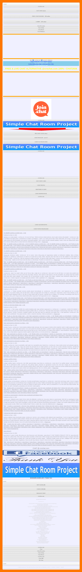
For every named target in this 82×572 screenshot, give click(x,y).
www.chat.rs (60, 248)
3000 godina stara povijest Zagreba (43, 523)
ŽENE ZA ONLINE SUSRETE (27, 410)
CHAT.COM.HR (41, 489)
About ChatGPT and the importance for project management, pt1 (42, 510)
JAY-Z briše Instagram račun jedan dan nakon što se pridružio (42, 517)
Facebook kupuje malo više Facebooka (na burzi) (42, 512)
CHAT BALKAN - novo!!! (41, 137)
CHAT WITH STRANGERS (41, 229)
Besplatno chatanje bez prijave (42, 539)
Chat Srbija (43, 535)
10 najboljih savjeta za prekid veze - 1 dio (60, 244)
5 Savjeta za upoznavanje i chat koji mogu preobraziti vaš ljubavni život (51, 281)
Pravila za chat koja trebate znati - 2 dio (59, 262)
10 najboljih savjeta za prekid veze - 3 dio (15, 233)
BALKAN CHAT (41, 493)
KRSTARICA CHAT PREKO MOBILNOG (31, 338)
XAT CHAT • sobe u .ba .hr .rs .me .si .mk (43, 531)
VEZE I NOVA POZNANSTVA (11, 428)
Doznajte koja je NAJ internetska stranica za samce (43, 519)
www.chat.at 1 (14, 248)
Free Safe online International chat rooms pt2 (43, 507)
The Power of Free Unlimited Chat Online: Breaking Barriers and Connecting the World (43, 506)
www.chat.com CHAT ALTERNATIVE (42, 533)
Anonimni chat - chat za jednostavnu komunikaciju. (43, 520)
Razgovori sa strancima (43, 526)
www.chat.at (21, 248)
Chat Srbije (41, 27)
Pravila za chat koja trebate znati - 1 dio (26, 245)
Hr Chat (41, 560)
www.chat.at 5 (60, 247)
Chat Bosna (41, 554)
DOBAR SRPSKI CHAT (35, 284)
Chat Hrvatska (42, 536)
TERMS (62, 567)
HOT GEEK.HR (41, 485)
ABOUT (49, 567)
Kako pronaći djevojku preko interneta (42, 541)
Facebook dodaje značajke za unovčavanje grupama (43, 515)
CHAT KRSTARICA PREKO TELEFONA (27, 392)
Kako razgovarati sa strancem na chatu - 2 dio (49, 245)
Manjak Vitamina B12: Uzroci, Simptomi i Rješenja (41, 61)
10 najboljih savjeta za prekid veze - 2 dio (38, 244)
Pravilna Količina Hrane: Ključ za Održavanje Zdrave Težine (41, 64)
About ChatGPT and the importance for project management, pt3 (42, 509)
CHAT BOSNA (41, 185)
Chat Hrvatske (41, 26)
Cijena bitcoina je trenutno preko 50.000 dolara (43, 525)
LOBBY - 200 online (41, 21)
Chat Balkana (41, 31)
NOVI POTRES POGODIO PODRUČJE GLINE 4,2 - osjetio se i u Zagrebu (42, 524)
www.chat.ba (47, 248)
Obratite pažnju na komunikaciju (69, 245)
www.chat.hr (46, 266)
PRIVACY (58, 567)
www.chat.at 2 (7, 248)
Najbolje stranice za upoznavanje (42, 528)
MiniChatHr (43, 521)
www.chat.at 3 (75, 247)
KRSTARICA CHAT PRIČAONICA (31, 320)
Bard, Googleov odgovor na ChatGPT (42, 511)
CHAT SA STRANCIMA (41, 142)
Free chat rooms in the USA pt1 (42, 505)
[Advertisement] (41, 46)
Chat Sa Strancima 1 (42, 540)
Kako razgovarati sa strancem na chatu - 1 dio (16, 341)
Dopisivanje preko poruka (42, 538)
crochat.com (41, 6)
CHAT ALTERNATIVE (41, 224)
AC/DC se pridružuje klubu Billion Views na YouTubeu (42, 518)
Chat (41, 549)
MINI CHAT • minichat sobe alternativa (42, 532)
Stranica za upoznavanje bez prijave (42, 529)
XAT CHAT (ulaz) (41, 10)
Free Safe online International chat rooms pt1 (43, 508)
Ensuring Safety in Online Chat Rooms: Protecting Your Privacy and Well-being (42, 503)
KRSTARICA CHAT (41, 189)
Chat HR (41, 558)
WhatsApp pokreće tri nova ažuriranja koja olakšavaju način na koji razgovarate (42, 516)
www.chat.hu (27, 248)
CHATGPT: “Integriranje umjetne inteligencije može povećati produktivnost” (43, 513)
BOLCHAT (19, 320)
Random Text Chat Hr (42, 522)
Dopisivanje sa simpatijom (42, 537)
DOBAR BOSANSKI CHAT (22, 302)
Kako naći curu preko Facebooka (42, 542)
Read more (45, 241)
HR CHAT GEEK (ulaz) (41, 133)
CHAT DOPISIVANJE (41, 193)
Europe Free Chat (43, 534)
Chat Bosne (41, 29)
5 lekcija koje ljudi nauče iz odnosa (47, 247)
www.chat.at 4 (67, 247)
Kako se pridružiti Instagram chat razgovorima (43, 514)
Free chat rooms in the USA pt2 (42, 504)
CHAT (5, 4)
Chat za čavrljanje (43, 527)
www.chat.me (40, 248)
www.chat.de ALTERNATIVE (42, 530)
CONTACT (53, 567)
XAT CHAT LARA (41, 181)
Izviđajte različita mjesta (10, 359)
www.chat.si (34, 248)
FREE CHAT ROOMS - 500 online (41, 16)
